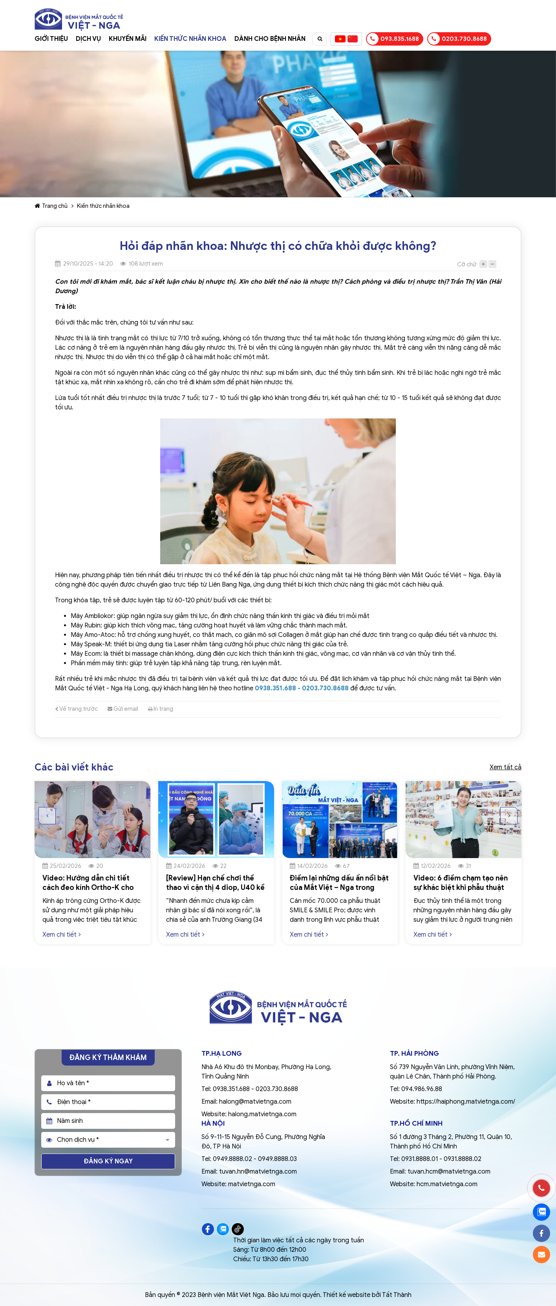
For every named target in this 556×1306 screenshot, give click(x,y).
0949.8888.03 (277, 1159)
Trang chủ (51, 205)
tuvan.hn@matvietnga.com (258, 1172)
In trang (160, 708)
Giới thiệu (51, 39)
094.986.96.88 (421, 1089)
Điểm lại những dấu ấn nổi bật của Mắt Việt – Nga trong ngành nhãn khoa (339, 887)
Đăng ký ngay (108, 1161)
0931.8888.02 (462, 1159)
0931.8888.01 (419, 1159)
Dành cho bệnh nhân (269, 39)
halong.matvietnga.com (262, 1114)
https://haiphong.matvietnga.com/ (466, 1102)
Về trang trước (76, 708)
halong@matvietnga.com (255, 1102)
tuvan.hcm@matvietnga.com (449, 1172)
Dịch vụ (88, 39)
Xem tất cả (505, 767)
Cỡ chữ (466, 264)
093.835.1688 (393, 39)
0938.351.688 (231, 1089)
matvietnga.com (251, 1184)
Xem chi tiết (61, 934)
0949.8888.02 (232, 1159)
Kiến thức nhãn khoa (190, 39)
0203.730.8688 (457, 39)
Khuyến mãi (127, 39)
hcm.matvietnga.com (447, 1184)
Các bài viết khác (74, 767)
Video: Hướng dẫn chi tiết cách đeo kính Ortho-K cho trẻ (88, 887)
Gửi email (123, 708)
